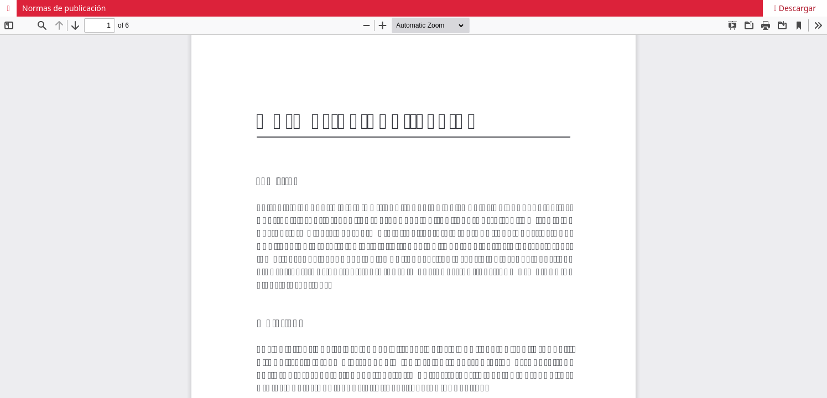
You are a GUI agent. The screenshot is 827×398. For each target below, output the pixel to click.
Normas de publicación (64, 8)
